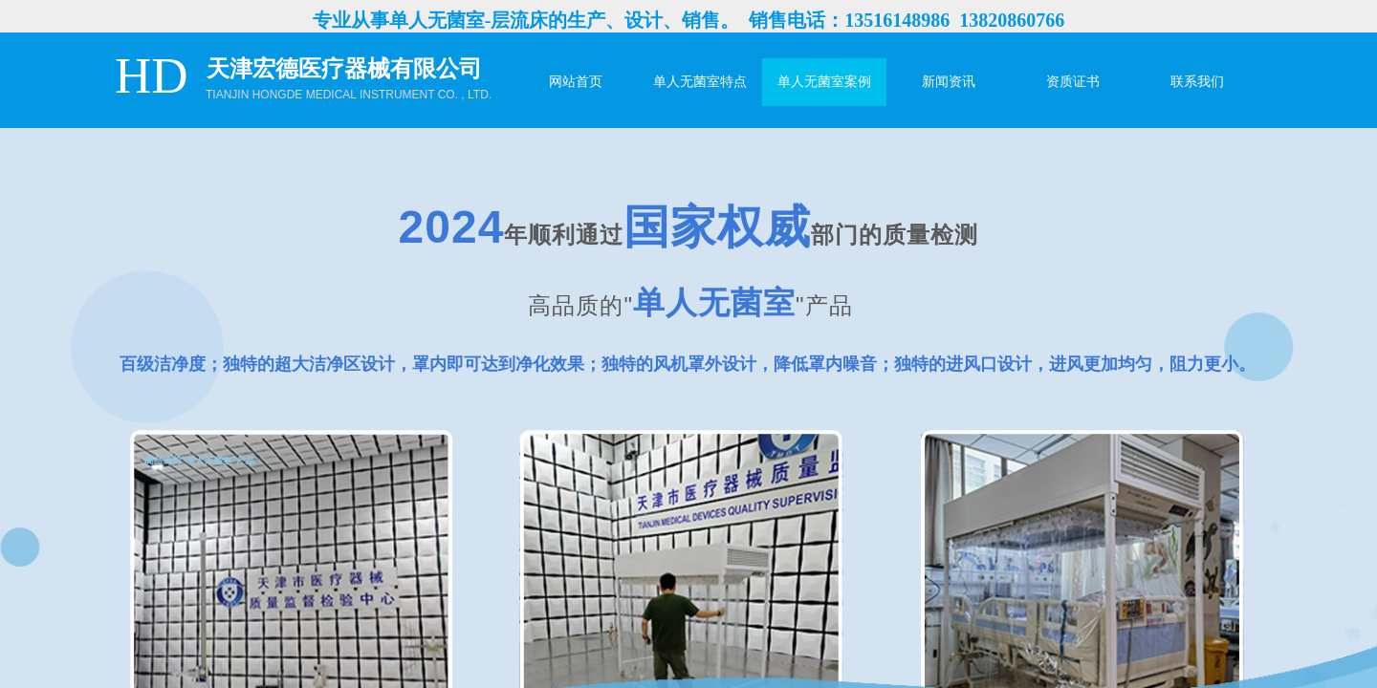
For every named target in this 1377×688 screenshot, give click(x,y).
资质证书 (1073, 82)
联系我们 (1197, 82)
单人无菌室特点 (700, 82)
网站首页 (575, 82)
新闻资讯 (948, 82)
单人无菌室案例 (824, 82)
